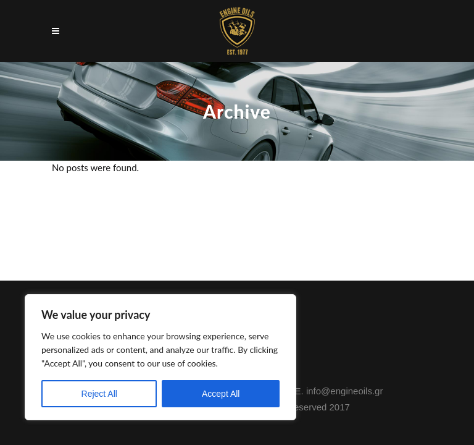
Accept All (220, 394)
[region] (160, 357)
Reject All (99, 394)
